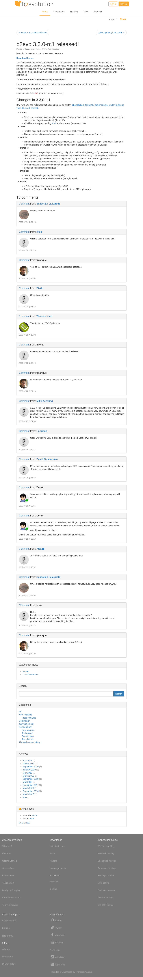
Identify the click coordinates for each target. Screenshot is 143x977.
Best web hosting (106, 853)
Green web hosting (107, 868)
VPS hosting (103, 883)
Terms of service (10, 905)
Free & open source (11, 897)
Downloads (59, 11)
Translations (27, 739)
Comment (24, 203)
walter (112, 105)
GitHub (56, 920)
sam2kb (34, 108)
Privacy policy (8, 964)
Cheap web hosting (107, 861)
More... (26, 797)
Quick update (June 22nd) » (111, 32)
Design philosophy (11, 890)
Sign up (123, 3)
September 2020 (31, 766)
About (45, 11)
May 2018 (27, 782)
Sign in (113, 3)
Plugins (53, 861)
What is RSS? (24, 823)
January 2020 (29, 769)
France (110, 905)
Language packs (58, 868)
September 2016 (31, 791)
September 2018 (31, 779)
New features (28, 730)
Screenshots (8, 868)
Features (6, 853)
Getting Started (9, 861)
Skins (52, 853)
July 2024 (27, 760)
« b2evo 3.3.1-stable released (33, 32)
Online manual (9, 920)
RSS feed (57, 957)
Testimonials (8, 883)
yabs (19, 108)
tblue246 (89, 105)
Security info (28, 736)
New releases (53, 49)
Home (25, 671)
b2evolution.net (26, 724)
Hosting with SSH (106, 875)
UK (103, 905)
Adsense (6, 949)
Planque (88, 972)
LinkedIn (56, 942)
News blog (55, 950)
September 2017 (31, 785)
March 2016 (28, 794)
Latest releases (57, 846)
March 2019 (28, 776)
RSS (54, 123)
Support (98, 11)
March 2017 (28, 788)
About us (54, 881)
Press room (7, 956)
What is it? (7, 846)
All (20, 711)
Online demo (8, 875)
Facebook (57, 935)
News (123, 19)
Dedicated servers (106, 890)
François (80, 972)
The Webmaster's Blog (30, 742)
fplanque (120, 105)
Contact (53, 889)
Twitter (56, 927)
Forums (5, 928)
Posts (34, 815)
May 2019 (27, 773)
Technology (27, 733)
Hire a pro (7, 935)
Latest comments (31, 674)
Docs (86, 11)
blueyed (26, 108)
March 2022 (28, 763)
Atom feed (57, 964)
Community (24, 721)
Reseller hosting (105, 897)
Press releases (29, 718)
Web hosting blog (106, 846)
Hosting (74, 11)
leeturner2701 (101, 105)
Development (25, 727)
